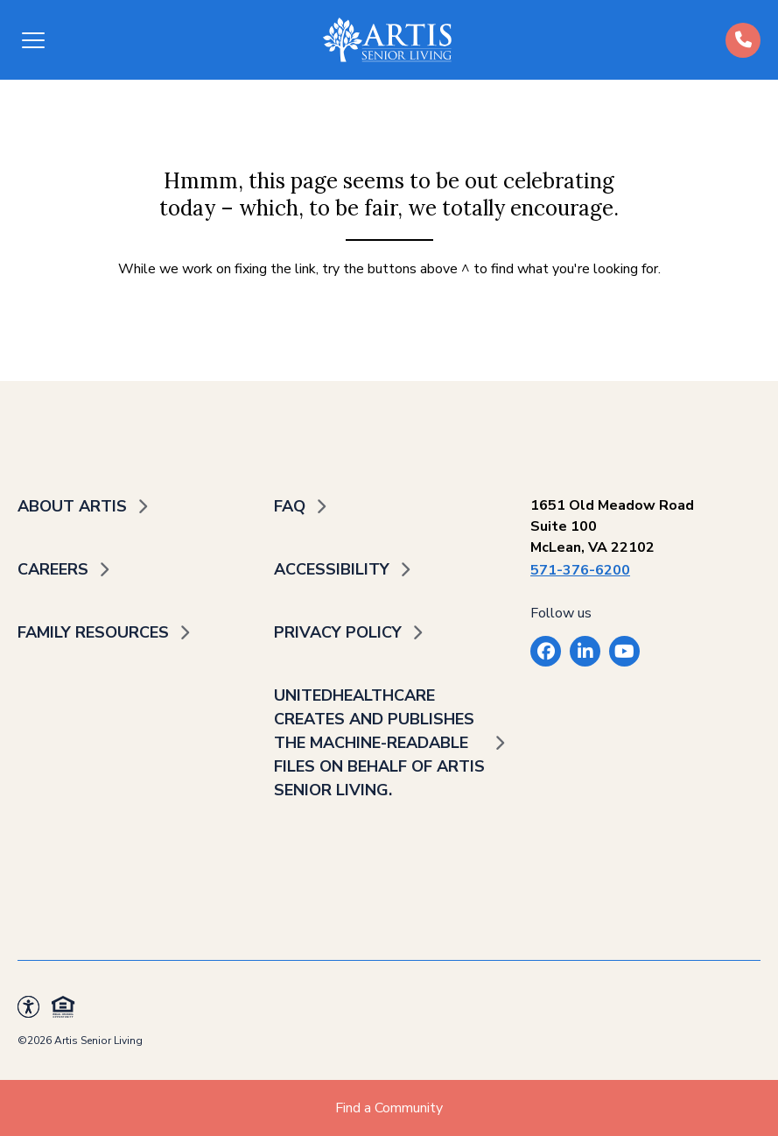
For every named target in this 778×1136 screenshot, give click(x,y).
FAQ (289, 506)
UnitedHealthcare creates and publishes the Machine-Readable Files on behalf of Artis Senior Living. (379, 743)
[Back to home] (387, 40)
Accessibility (331, 569)
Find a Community (389, 1108)
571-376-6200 (580, 570)
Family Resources (93, 632)
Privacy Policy (338, 632)
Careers (53, 569)
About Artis (72, 506)
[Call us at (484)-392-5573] (742, 40)
